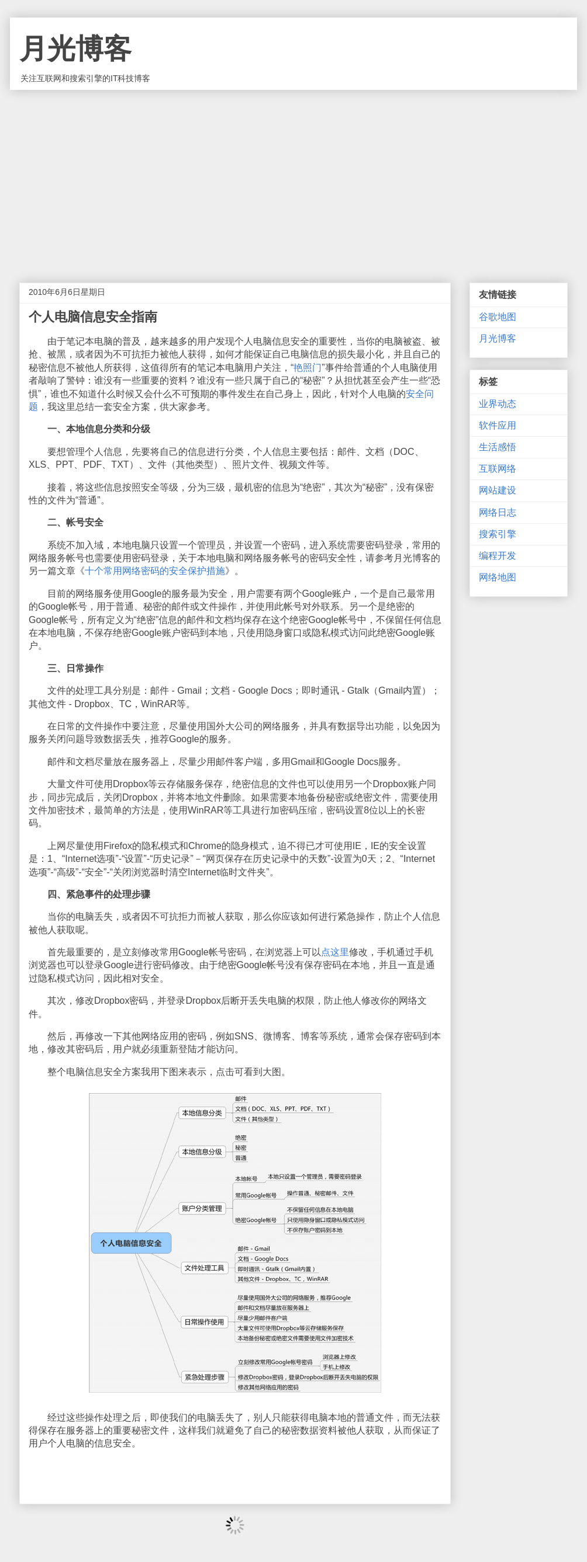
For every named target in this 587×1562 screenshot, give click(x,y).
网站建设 (497, 490)
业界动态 (497, 404)
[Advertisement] (293, 177)
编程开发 (497, 556)
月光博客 (75, 48)
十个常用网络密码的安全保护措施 (155, 571)
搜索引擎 (497, 534)
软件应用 (497, 425)
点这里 (335, 952)
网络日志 (497, 512)
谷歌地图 (497, 317)
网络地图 (497, 577)
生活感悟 (497, 447)
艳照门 (308, 368)
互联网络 (497, 469)
